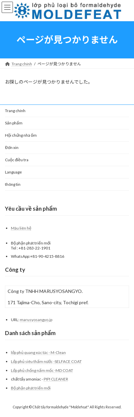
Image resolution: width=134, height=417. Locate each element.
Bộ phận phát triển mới (31, 387)
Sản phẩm (13, 122)
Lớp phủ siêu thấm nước (32, 361)
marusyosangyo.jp (36, 319)
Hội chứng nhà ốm (21, 135)
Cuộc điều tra (16, 159)
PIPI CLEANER (56, 379)
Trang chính (15, 110)
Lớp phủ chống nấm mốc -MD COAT (42, 370)
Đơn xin (12, 147)
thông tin (13, 184)
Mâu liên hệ (21, 228)
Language (13, 172)
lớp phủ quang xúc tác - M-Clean (38, 352)
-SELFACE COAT (67, 361)
